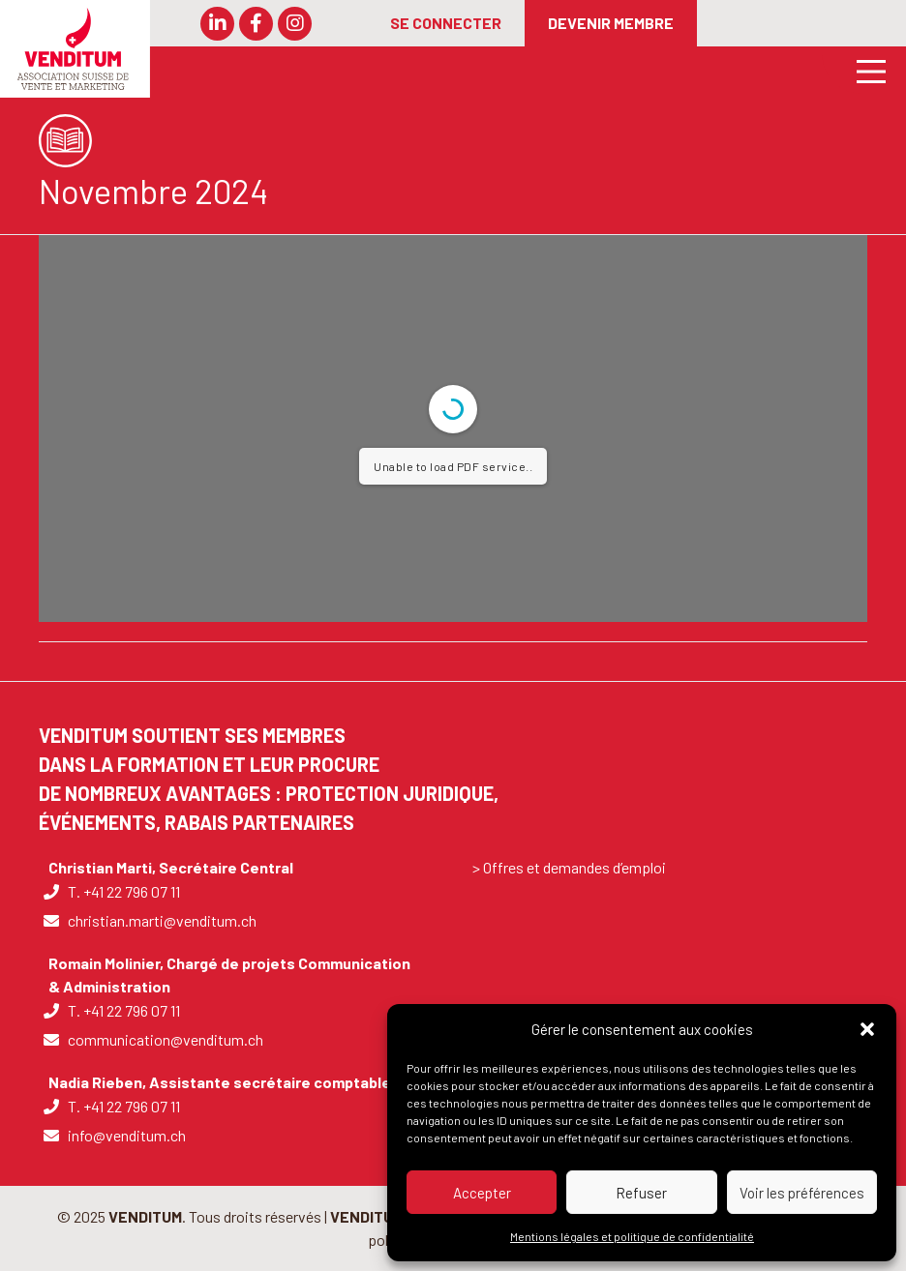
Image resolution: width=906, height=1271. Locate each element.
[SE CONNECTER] (446, 23)
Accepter (482, 1192)
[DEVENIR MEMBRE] (611, 23)
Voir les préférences (802, 1192)
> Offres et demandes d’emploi (569, 867)
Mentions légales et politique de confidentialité (632, 1236)
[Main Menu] (864, 70)
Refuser (641, 1192)
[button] (867, 1029)
